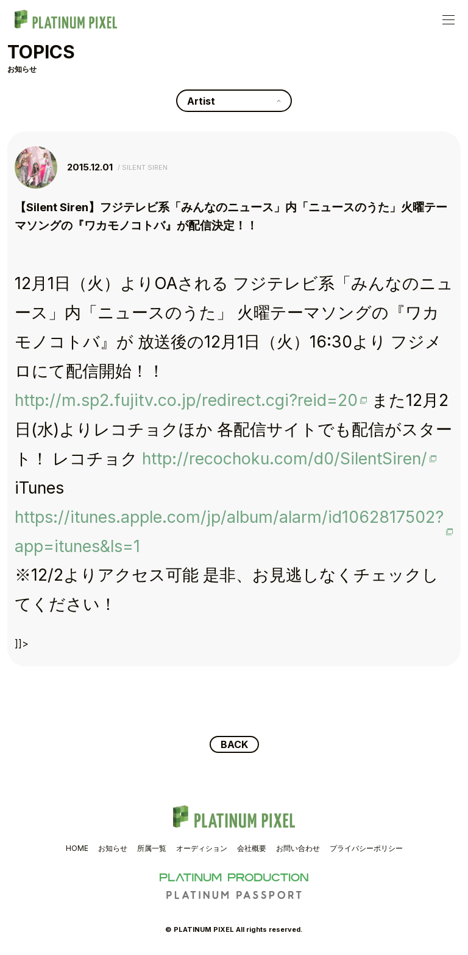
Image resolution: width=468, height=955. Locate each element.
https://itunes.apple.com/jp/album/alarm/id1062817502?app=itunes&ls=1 (229, 531)
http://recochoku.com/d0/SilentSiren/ (284, 458)
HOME (77, 848)
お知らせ (112, 848)
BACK (234, 744)
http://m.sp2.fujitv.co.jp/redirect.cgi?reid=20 (186, 400)
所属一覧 (151, 848)
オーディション (201, 848)
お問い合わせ (298, 848)
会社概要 (251, 848)
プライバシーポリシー (366, 848)
